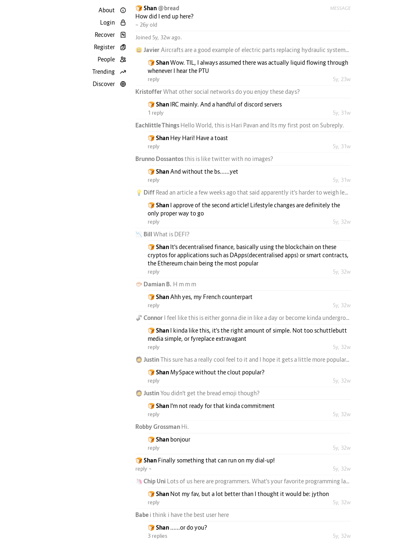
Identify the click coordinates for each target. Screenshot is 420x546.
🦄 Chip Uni (151, 481)
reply (154, 79)
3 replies (157, 535)
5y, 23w (342, 79)
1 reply (156, 112)
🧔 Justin (147, 359)
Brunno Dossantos (160, 158)
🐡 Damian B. (154, 284)
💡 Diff (145, 192)
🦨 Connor (149, 317)
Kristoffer (149, 91)
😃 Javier (148, 49)
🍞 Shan (146, 8)
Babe (142, 514)
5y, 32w (342, 221)
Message (340, 8)
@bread (168, 8)
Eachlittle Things (157, 125)
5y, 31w (342, 112)
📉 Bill (144, 234)
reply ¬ (143, 468)
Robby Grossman (158, 426)
